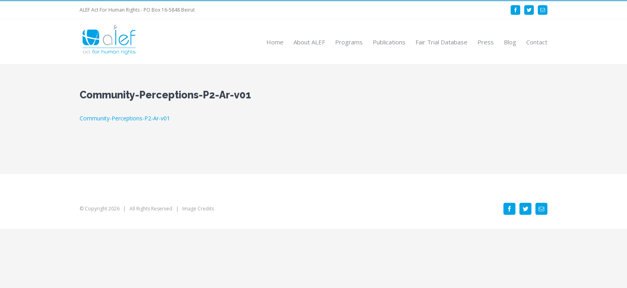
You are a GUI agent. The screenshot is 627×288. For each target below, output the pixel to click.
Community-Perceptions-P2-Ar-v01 (125, 118)
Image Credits (198, 208)
